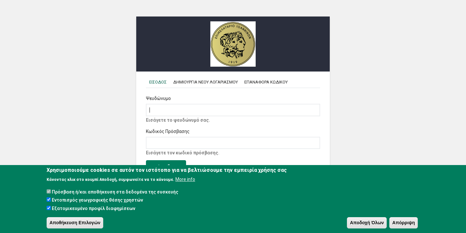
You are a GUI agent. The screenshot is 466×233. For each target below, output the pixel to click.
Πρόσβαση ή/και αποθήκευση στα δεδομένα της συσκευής (115, 192)
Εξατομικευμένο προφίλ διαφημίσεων (93, 208)
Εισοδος (159, 82)
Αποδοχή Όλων (367, 222)
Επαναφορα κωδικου (266, 82)
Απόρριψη (403, 222)
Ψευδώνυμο (158, 98)
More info (185, 179)
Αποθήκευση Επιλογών (75, 222)
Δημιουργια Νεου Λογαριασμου (205, 82)
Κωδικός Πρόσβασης (168, 131)
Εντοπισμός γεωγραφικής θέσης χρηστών (97, 200)
